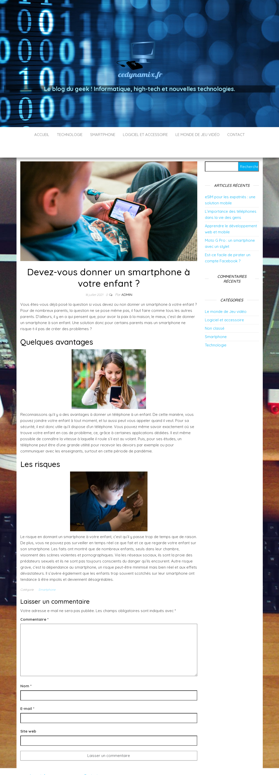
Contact (236, 134)
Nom (25, 670)
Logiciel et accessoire (145, 134)
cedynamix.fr (35, 760)
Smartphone (102, 134)
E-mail (27, 693)
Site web (28, 715)
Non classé (214, 313)
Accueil (41, 134)
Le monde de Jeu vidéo (197, 134)
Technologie (70, 134)
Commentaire (34, 604)
